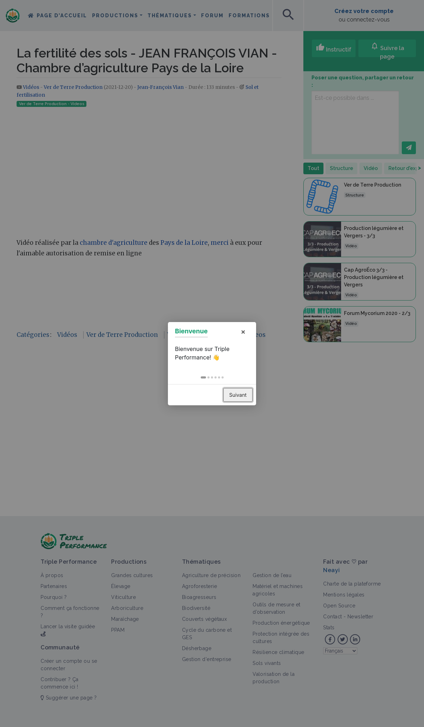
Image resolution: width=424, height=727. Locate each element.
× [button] (243, 331)
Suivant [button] (238, 395)
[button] (203, 377)
